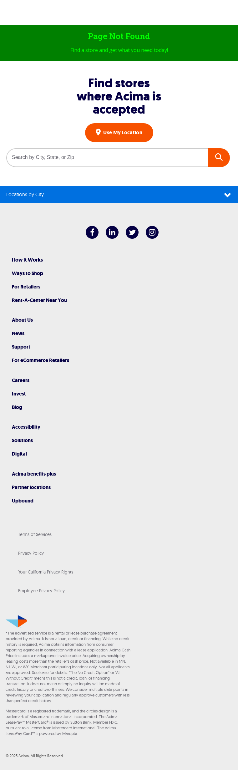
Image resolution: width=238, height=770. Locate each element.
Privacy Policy (31, 553)
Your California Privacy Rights (45, 572)
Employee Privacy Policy (41, 591)
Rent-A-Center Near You (39, 300)
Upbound (22, 500)
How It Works (27, 260)
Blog (17, 407)
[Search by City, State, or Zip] (107, 157)
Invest (19, 393)
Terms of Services (35, 534)
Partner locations (31, 487)
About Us (22, 320)
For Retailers (26, 286)
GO (219, 157)
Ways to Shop (27, 273)
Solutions (22, 440)
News (18, 333)
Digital (19, 454)
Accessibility (26, 427)
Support (21, 347)
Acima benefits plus (34, 474)
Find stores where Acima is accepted (119, 96)
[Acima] (119, 14)
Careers (20, 380)
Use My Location (122, 132)
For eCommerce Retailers (40, 360)
